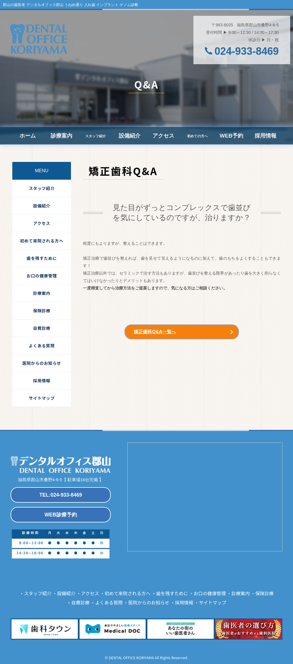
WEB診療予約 (60, 515)
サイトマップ (42, 398)
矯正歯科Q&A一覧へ (155, 331)
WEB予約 (231, 136)
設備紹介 (129, 136)
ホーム (27, 136)
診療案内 (61, 136)
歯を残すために (42, 258)
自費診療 (41, 328)
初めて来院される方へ (41, 241)
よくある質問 (42, 345)
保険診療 (41, 310)
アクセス (163, 136)
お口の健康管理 (42, 276)
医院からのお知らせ (41, 363)
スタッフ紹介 (42, 188)
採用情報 (265, 136)
